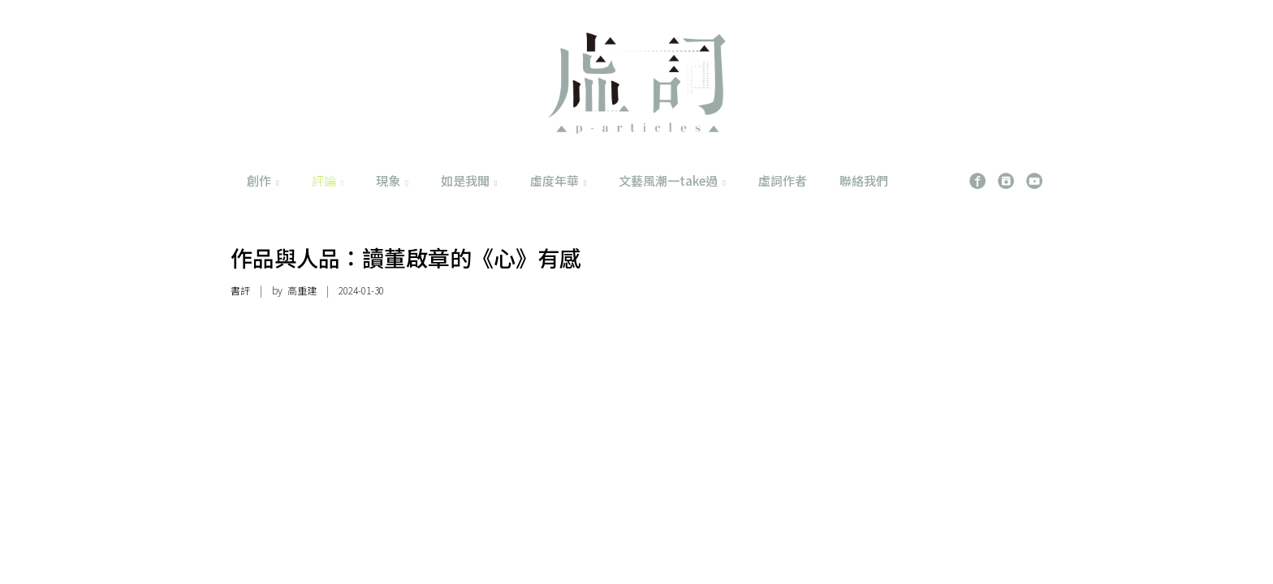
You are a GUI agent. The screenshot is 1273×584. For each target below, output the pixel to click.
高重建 (302, 290)
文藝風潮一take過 (672, 180)
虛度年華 (558, 180)
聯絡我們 (863, 180)
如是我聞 (469, 180)
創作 (263, 180)
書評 (240, 290)
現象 (392, 180)
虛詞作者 (782, 180)
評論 (328, 180)
